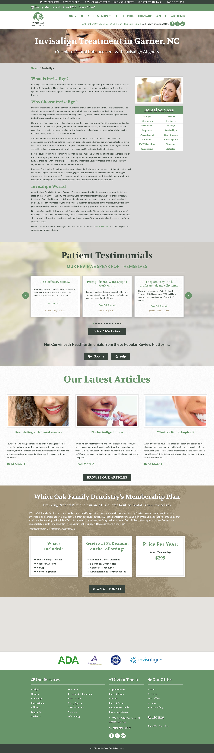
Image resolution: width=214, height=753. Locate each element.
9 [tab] (115, 323)
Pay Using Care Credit (98, 2)
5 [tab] (104, 323)
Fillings (171, 125)
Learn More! (86, 7)
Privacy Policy (155, 707)
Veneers (170, 144)
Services (76, 16)
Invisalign (171, 130)
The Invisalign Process (107, 432)
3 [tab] (98, 323)
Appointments (99, 16)
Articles (178, 16)
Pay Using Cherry (125, 2)
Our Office (124, 16)
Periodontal (147, 134)
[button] (107, 614)
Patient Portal (73, 2)
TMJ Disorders (147, 144)
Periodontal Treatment (81, 694)
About (161, 16)
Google (96, 356)
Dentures (171, 121)
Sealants (147, 139)
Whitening (147, 148)
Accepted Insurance (152, 2)
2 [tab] (96, 323)
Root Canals (171, 134)
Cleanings (147, 121)
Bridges (147, 116)
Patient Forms (51, 2)
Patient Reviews (175, 2)
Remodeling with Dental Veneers (38, 432)
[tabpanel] (55, 296)
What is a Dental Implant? (175, 432)
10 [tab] (118, 323)
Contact (145, 16)
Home (34, 68)
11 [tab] (120, 323)
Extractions (147, 125)
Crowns (171, 116)
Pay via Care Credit (119, 707)
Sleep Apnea (171, 139)
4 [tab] (101, 323)
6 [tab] (107, 323)
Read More (16, 464)
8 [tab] (112, 323)
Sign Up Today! (107, 589)
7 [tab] (109, 323)
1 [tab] (93, 323)
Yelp (121, 356)
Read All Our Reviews (107, 331)
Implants (147, 130)
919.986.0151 (161, 23)
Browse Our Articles (107, 477)
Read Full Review (55, 304)
